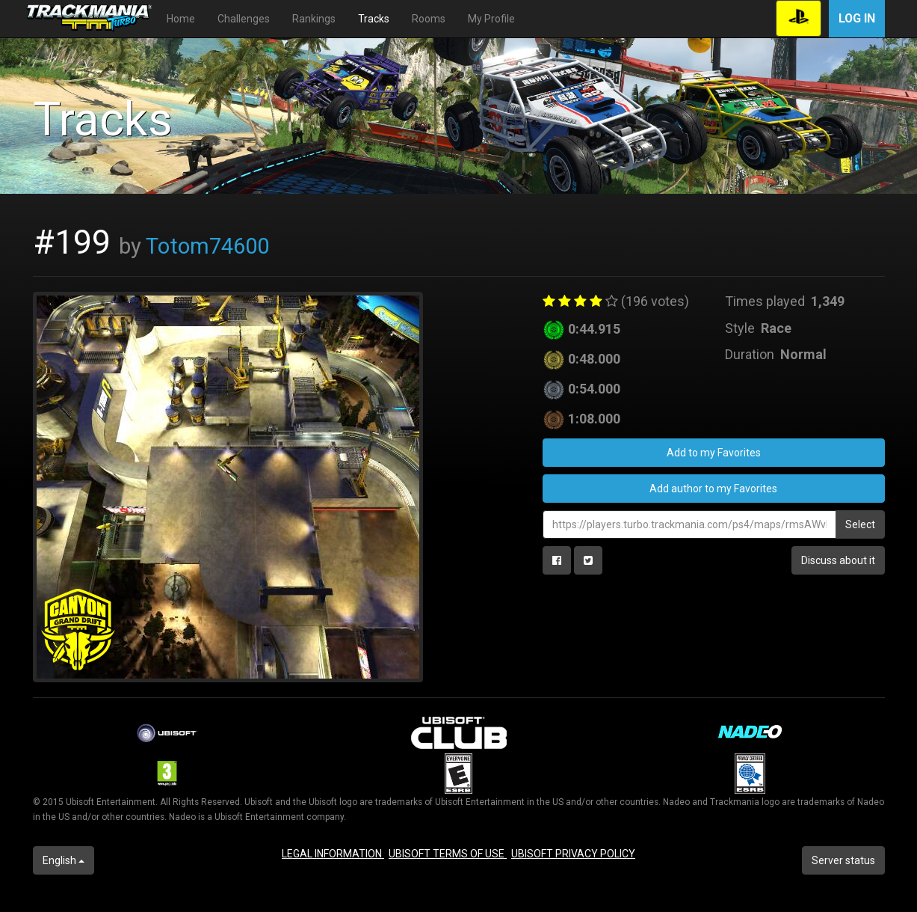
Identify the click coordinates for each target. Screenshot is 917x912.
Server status (843, 860)
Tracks (373, 19)
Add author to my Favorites (713, 489)
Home (181, 19)
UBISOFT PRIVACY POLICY (573, 854)
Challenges (243, 19)
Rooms (428, 19)
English (63, 860)
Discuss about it (838, 560)
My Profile (491, 19)
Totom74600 (207, 246)
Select (860, 524)
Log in (857, 18)
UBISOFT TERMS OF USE (448, 854)
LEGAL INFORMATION (333, 854)
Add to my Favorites (714, 453)
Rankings (314, 19)
